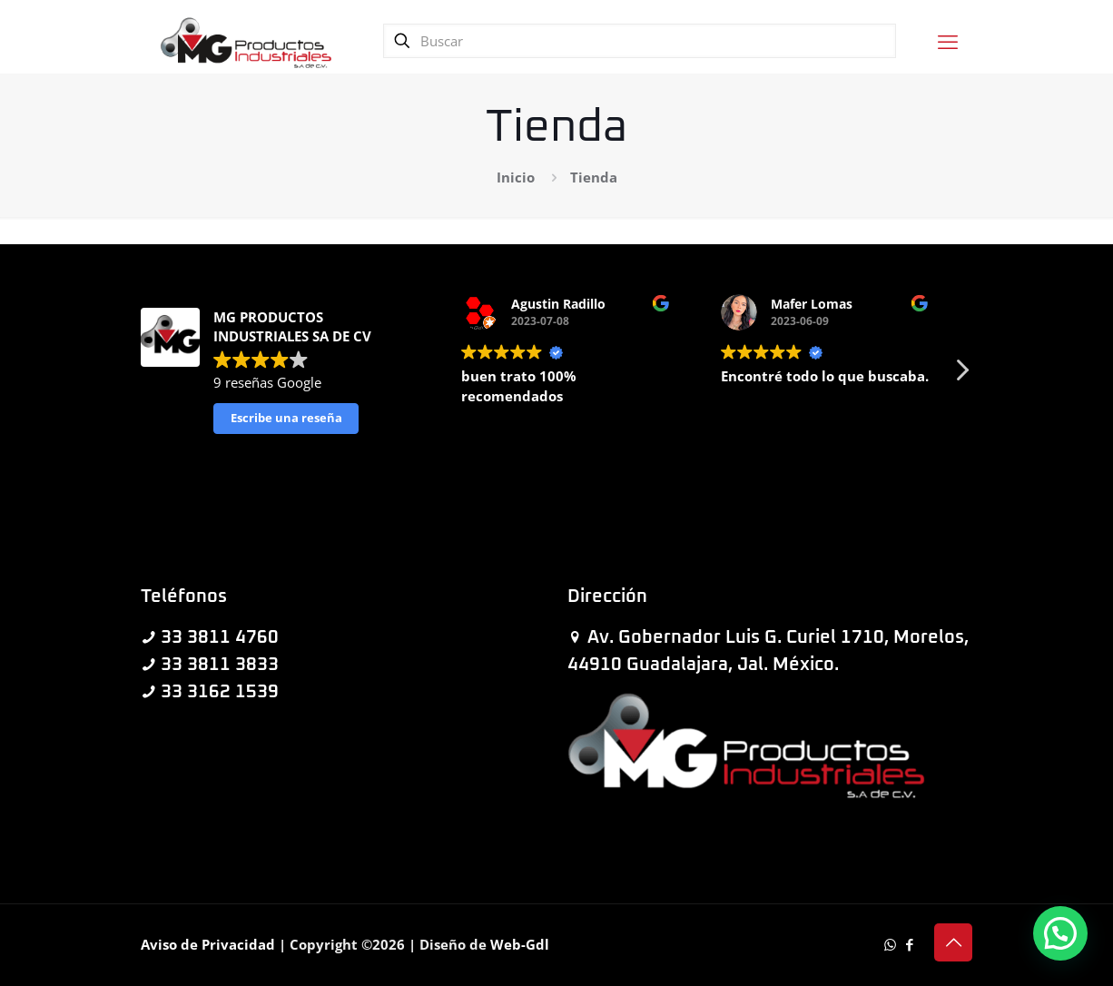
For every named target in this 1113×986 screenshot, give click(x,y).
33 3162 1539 (220, 692)
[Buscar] (639, 41)
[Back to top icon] (953, 942)
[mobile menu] (947, 40)
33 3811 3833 (220, 665)
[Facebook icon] (909, 944)
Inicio (516, 177)
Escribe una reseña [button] (286, 417)
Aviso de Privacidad (208, 944)
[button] (961, 375)
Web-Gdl (519, 944)
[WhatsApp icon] (890, 944)
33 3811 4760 (220, 637)
